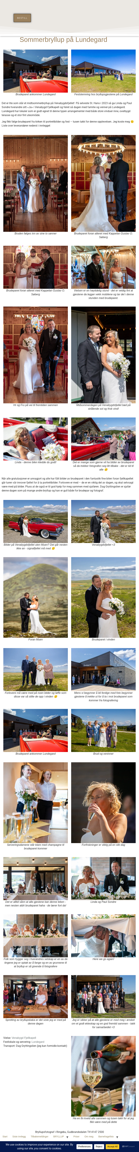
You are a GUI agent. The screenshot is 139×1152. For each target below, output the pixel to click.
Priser (76, 1136)
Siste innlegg (19, 1136)
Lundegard (38, 1041)
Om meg (88, 1136)
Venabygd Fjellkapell (24, 1037)
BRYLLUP (58, 1136)
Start (4, 1136)
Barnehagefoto (106, 1136)
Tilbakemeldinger (39, 1136)
